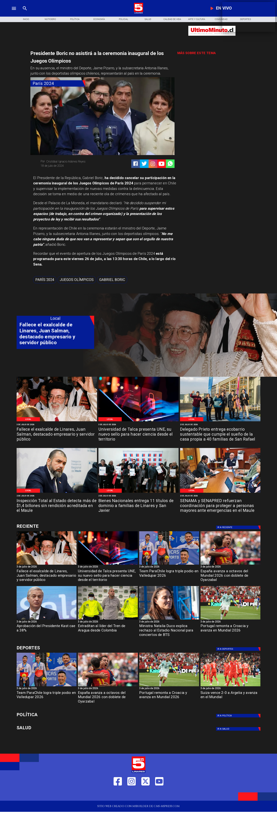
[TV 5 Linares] (25, 12)
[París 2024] (57, 83)
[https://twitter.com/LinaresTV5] (145, 794)
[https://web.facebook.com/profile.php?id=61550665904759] (118, 794)
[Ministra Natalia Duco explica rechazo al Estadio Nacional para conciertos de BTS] (169, 631)
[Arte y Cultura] (196, 19)
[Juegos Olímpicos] (77, 279)
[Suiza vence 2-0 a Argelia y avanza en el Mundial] (230, 698)
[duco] (169, 619)
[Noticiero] (50, 19)
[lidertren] (108, 619)
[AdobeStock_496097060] (108, 564)
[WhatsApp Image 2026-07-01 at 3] (220, 492)
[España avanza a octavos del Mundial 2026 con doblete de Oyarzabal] (230, 564)
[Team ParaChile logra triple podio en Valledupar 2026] (169, 577)
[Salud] (148, 19)
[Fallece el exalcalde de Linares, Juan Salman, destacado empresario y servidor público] (57, 434)
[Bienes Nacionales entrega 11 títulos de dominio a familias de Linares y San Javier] (138, 506)
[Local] (28, 419)
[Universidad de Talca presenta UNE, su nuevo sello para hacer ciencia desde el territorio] (138, 434)
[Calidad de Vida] (172, 19)
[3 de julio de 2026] (57, 424)
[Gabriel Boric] (112, 279)
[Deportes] (238, 527)
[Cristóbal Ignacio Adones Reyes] (70, 161)
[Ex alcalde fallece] (46, 564)
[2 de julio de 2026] (220, 424)
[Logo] (138, 12)
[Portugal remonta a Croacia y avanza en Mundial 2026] (230, 619)
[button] (44, 279)
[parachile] (169, 564)
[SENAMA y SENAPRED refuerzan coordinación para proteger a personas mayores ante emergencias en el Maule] (220, 506)
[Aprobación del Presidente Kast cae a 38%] (46, 619)
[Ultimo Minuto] (211, 37)
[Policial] (123, 19)
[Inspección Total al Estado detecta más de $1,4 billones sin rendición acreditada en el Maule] (57, 506)
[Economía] (99, 19)
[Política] (75, 19)
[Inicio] (26, 19)
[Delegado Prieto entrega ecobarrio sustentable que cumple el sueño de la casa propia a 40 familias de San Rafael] (220, 434)
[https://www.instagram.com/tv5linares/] (153, 164)
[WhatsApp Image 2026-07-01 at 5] (57, 492)
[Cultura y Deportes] (55, 526)
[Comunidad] (221, 19)
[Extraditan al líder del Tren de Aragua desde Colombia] (108, 631)
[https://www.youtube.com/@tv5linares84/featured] (161, 164)
